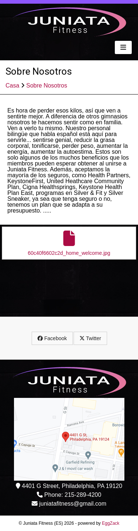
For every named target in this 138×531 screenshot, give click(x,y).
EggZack (110, 523)
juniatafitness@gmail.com (72, 503)
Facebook (52, 338)
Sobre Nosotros (46, 85)
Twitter (90, 338)
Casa (12, 85)
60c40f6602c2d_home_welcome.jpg (69, 243)
